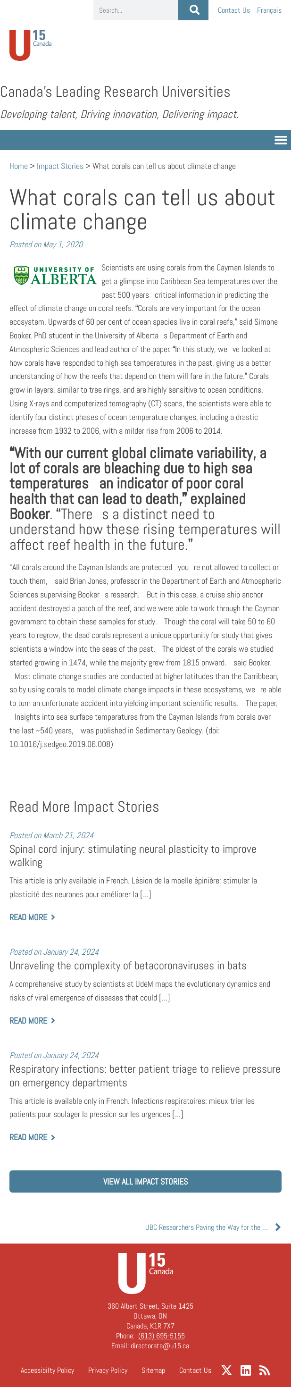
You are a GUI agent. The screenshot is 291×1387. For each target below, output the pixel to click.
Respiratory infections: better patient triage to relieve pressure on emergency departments (145, 1076)
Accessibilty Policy (47, 1370)
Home (18, 165)
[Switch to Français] (269, 10)
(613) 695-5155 (161, 1336)
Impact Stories (60, 165)
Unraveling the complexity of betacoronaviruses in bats (128, 965)
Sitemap (153, 1370)
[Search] (193, 10)
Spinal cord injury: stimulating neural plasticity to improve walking (133, 856)
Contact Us (234, 10)
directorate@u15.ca (160, 1346)
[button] (281, 140)
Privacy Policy (107, 1370)
